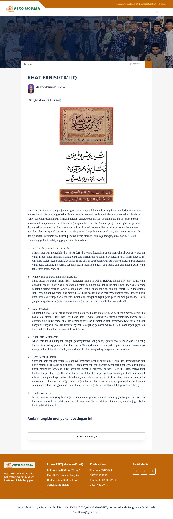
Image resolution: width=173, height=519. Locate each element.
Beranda (28, 64)
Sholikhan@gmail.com (86, 512)
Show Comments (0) (86, 436)
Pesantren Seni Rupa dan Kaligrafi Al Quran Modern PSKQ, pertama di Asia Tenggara (90, 507)
